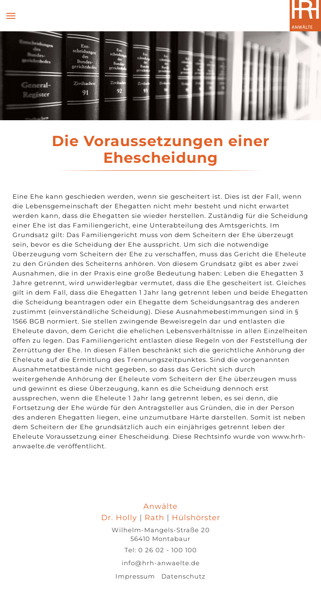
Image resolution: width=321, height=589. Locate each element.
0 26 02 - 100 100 (167, 550)
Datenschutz (183, 576)
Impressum (135, 576)
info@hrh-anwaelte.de (161, 563)
